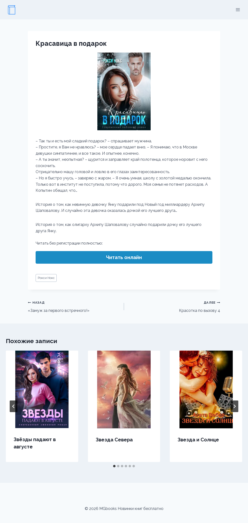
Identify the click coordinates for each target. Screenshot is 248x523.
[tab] (114, 466)
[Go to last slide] (13, 406)
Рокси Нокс (46, 278)
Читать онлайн (124, 257)
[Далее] (234, 406)
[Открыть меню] (237, 9)
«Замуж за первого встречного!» (74, 306)
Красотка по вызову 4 (174, 306)
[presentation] (42, 389)
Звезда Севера (114, 440)
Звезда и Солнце (198, 440)
